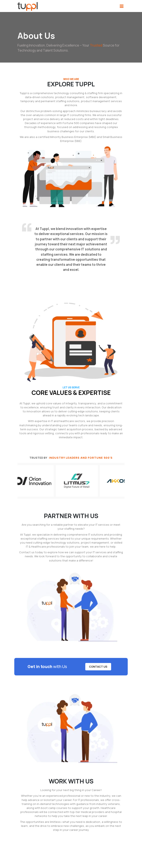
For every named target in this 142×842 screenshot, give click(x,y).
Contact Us (98, 666)
